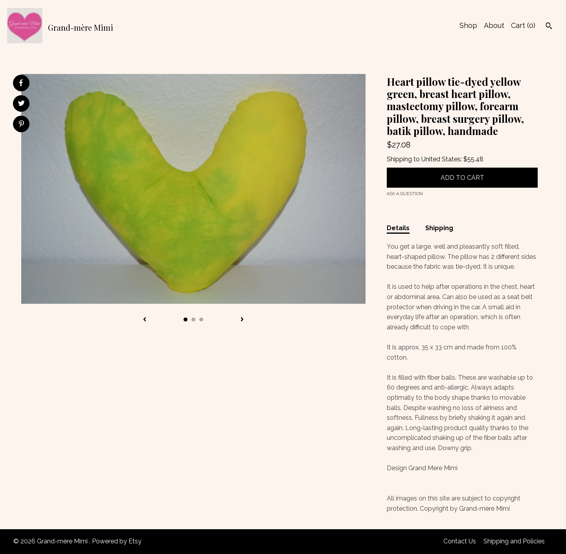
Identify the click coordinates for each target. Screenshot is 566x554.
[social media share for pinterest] (21, 124)
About (494, 25)
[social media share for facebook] (21, 83)
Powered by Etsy (117, 541)
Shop (468, 25)
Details (398, 228)
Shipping (439, 228)
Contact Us (459, 541)
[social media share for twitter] (21, 104)
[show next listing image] (242, 320)
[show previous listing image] (144, 320)
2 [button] (193, 319)
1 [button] (185, 319)
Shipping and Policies (514, 541)
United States (441, 159)
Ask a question (405, 193)
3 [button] (201, 319)
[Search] (549, 26)
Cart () (523, 25)
